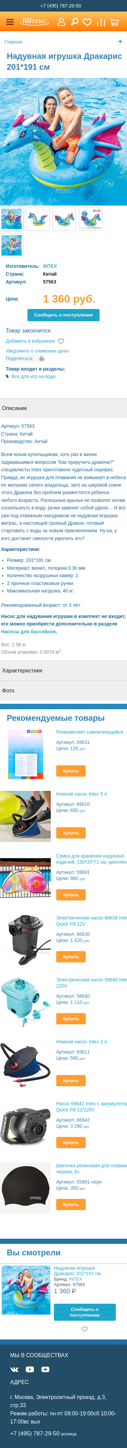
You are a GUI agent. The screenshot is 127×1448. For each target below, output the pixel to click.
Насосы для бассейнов (28, 631)
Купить (71, 771)
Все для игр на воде (34, 376)
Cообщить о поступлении (63, 315)
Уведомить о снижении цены (37, 351)
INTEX (50, 266)
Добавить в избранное (30, 341)
